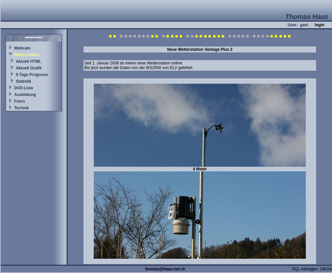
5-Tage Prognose (32, 74)
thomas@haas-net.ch (165, 269)
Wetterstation (26, 54)
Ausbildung (25, 94)
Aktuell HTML (28, 61)
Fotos (19, 101)
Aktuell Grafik (29, 68)
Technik (21, 108)
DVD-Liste (23, 88)
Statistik (23, 81)
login (319, 25)
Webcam (22, 48)
